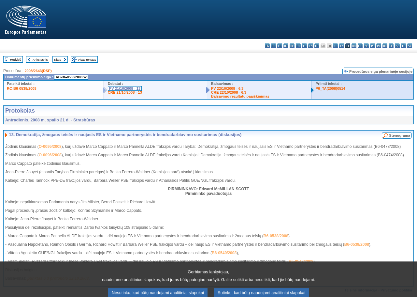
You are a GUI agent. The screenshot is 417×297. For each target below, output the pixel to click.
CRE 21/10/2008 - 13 (125, 92)
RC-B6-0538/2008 (21, 88)
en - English (310, 45)
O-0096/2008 (50, 155)
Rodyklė (16, 59)
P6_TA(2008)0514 (330, 88)
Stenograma (399, 135)
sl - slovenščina (397, 45)
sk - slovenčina (391, 45)
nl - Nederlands (366, 45)
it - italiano (335, 45)
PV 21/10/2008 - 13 (124, 88)
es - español (273, 45)
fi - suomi (403, 45)
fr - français (316, 45)
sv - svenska (409, 45)
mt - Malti (360, 45)
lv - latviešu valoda (341, 45)
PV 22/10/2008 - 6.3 (227, 88)
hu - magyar (354, 45)
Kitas (57, 59)
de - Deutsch (292, 45)
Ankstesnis (40, 59)
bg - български (267, 45)
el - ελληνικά (304, 45)
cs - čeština (279, 45)
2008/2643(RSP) (37, 71)
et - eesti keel (298, 45)
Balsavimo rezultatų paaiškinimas (240, 96)
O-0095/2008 (50, 146)
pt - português (378, 45)
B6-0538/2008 (276, 236)
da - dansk (285, 45)
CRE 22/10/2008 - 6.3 (228, 92)
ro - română (384, 45)
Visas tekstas (87, 59)
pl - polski (372, 45)
